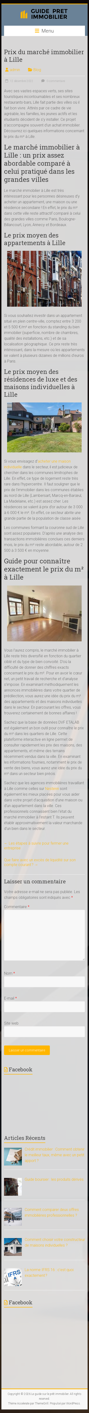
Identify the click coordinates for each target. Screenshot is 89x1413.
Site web (11, 1023)
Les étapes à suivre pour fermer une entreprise (36, 845)
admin (15, 70)
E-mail (10, 998)
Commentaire (16, 907)
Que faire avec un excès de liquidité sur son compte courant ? (40, 862)
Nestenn (52, 788)
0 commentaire (52, 81)
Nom (9, 973)
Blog (37, 70)
